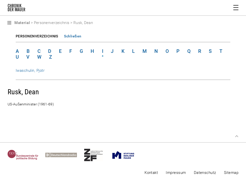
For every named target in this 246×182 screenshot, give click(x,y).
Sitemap (231, 172)
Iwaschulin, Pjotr (30, 70)
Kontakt (151, 172)
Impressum (176, 172)
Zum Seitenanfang (236, 136)
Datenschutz (205, 172)
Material (21, 22)
